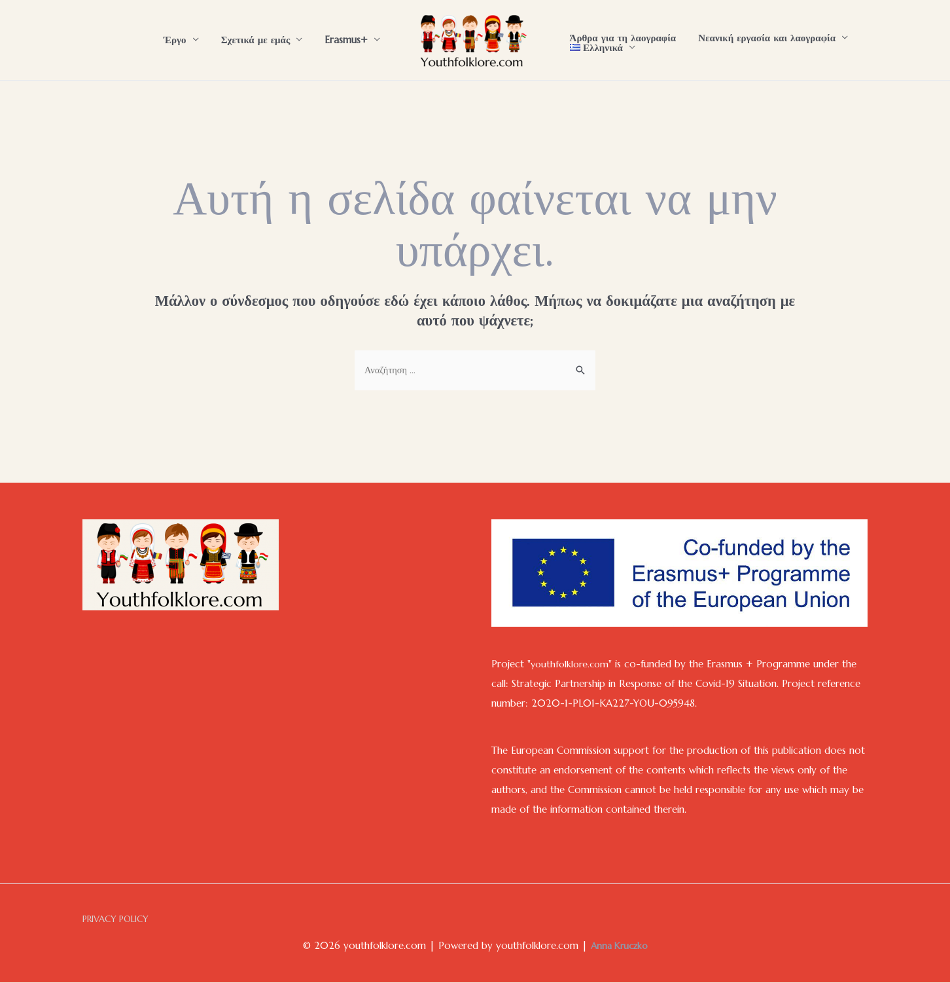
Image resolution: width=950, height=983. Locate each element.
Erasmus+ (348, 40)
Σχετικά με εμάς (259, 40)
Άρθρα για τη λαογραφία (622, 38)
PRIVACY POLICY (117, 921)
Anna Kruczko (619, 946)
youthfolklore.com (572, 664)
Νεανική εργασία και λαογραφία (763, 38)
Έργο (181, 40)
